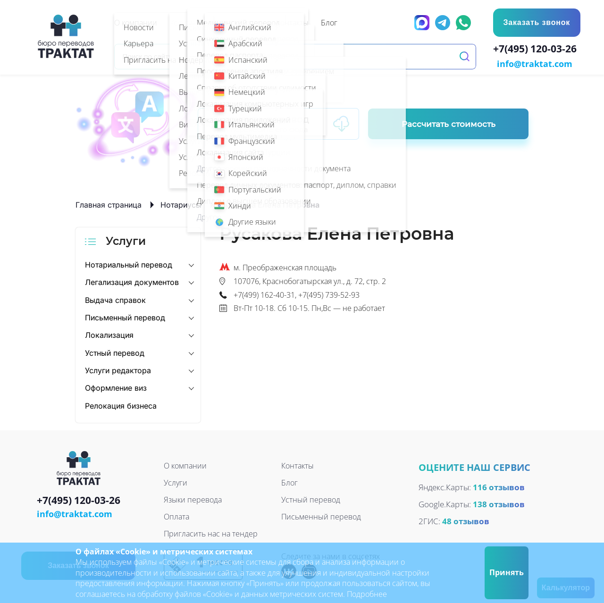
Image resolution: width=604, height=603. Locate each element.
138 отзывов (499, 503)
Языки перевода (193, 499)
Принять (506, 572)
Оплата (176, 516)
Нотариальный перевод (128, 263)
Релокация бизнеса (121, 405)
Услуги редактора (118, 369)
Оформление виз (116, 387)
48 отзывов (465, 520)
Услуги (175, 482)
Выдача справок (115, 299)
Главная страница (109, 204)
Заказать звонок (536, 22)
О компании (185, 465)
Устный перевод (114, 352)
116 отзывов (499, 486)
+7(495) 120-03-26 (537, 50)
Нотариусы (180, 204)
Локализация (109, 334)
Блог (289, 482)
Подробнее (367, 594)
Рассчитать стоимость (448, 123)
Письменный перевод (125, 316)
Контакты (297, 465)
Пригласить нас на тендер (211, 533)
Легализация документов (132, 281)
